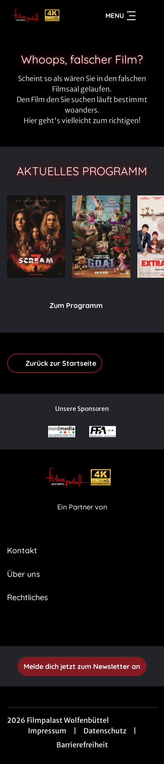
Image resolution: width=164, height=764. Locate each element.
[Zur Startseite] (38, 16)
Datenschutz (105, 730)
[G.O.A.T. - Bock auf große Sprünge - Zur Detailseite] (101, 236)
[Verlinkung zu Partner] (61, 431)
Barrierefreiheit (82, 744)
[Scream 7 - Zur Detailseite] (36, 236)
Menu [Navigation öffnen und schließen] (120, 15)
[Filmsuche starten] (148, 16)
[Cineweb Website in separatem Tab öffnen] (82, 516)
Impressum (47, 730)
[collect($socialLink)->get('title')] (72, 627)
